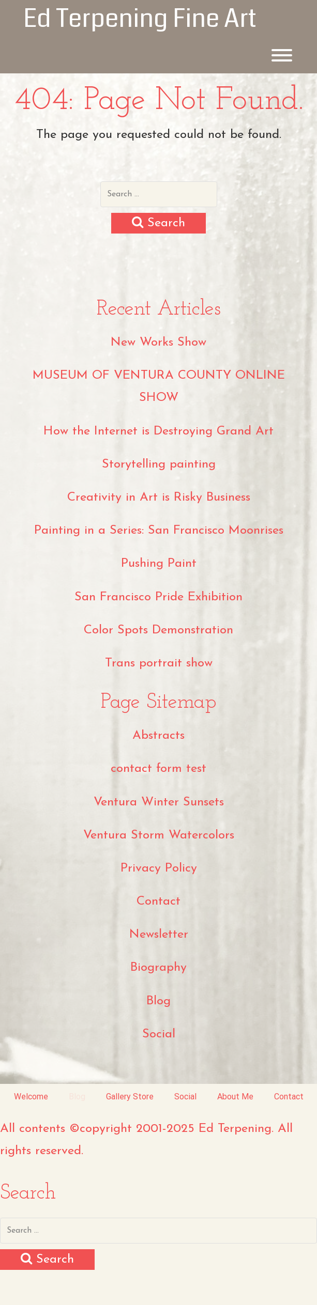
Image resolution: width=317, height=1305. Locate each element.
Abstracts (158, 735)
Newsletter (158, 934)
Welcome (31, 1096)
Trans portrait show (159, 663)
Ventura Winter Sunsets (159, 802)
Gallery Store (130, 1096)
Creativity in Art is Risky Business (158, 497)
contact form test (158, 769)
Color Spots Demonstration (158, 630)
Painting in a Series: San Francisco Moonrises (158, 530)
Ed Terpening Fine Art (139, 19)
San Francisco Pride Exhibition (158, 597)
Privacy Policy (158, 868)
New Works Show (158, 342)
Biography (158, 967)
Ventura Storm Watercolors (158, 835)
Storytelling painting (159, 464)
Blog (158, 1001)
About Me (235, 1096)
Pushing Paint (159, 563)
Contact (158, 901)
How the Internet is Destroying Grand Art (158, 431)
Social (158, 1034)
